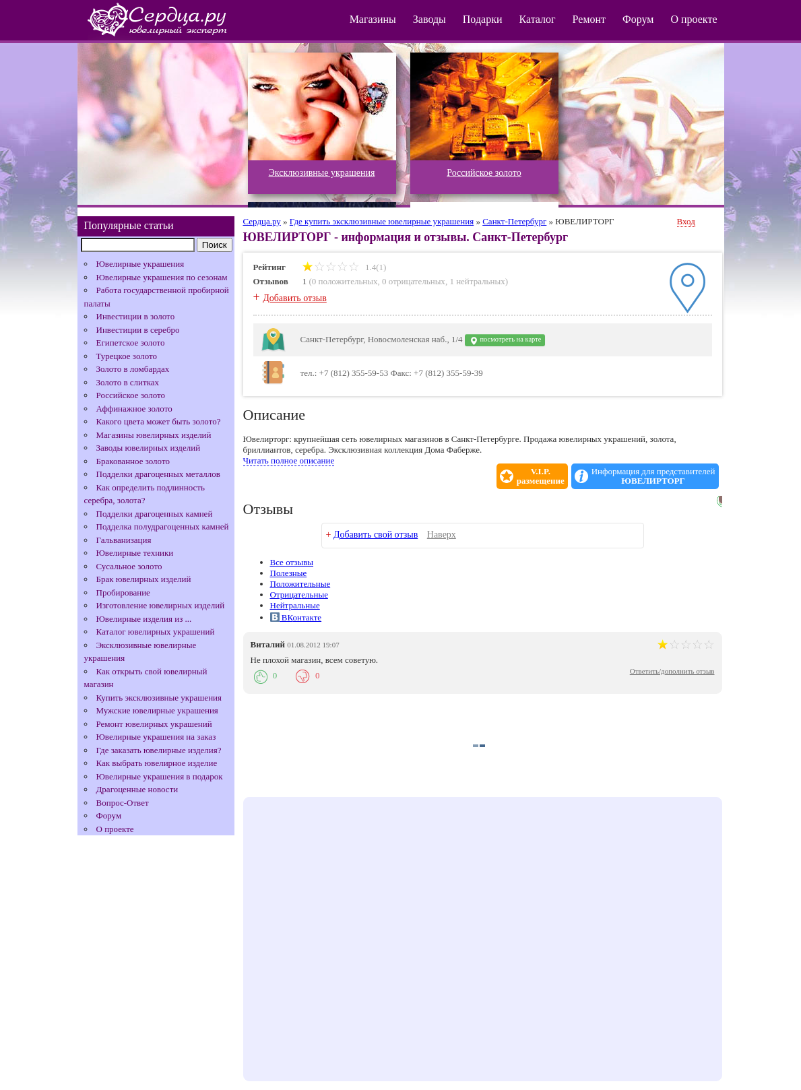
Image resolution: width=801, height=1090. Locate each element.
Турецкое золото (127, 356)
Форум (637, 19)
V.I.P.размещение (541, 476)
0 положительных (345, 281)
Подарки (483, 19)
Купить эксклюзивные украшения (159, 698)
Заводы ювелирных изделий (148, 448)
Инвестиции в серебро (138, 330)
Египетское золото (130, 343)
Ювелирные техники (135, 553)
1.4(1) (344, 267)
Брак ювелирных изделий (143, 579)
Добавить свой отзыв (375, 535)
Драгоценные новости (137, 789)
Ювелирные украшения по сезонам (162, 277)
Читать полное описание (289, 460)
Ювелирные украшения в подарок (159, 776)
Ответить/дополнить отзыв (672, 671)
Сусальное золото (129, 566)
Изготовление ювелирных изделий (160, 605)
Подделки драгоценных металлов (158, 474)
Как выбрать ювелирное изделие (157, 763)
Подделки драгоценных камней (154, 514)
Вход (686, 221)
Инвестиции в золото (135, 316)
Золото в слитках (128, 382)
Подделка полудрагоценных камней (162, 526)
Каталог (537, 19)
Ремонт (589, 19)
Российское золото (131, 395)
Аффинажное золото (134, 409)
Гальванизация (124, 540)
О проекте (693, 19)
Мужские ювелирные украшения (157, 710)
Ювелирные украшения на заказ (156, 737)
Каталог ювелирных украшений (155, 632)
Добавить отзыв (295, 298)
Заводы (429, 19)
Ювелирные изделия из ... (144, 619)
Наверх (441, 535)
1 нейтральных (477, 281)
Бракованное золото (133, 461)
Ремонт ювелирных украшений (154, 724)
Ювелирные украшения (140, 264)
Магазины (373, 19)
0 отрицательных (413, 281)
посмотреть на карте (505, 340)
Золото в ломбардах (133, 369)
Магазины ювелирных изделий (154, 435)
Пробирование (123, 592)
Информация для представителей (653, 476)
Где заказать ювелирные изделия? (159, 750)
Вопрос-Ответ (122, 803)
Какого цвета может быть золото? (158, 421)
